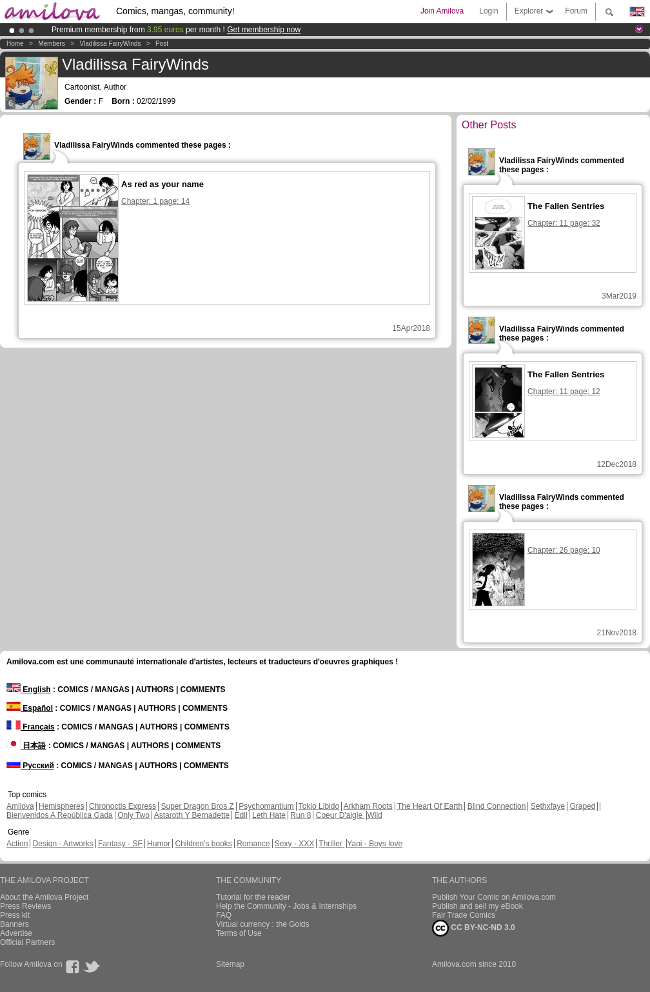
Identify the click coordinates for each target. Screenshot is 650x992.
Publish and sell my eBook (477, 906)
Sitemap (230, 964)
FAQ (223, 915)
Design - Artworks (63, 843)
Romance (253, 843)
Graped (582, 806)
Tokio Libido (319, 806)
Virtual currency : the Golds (263, 924)
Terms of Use (239, 933)
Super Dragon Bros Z (197, 806)
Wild (374, 815)
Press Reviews (25, 906)
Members (51, 43)
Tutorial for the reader (253, 897)
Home (15, 43)
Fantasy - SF (120, 843)
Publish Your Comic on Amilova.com (494, 897)
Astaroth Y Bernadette (192, 815)
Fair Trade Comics (463, 915)
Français (30, 726)
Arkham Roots (368, 806)
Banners (14, 924)
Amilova (20, 806)
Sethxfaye (548, 806)
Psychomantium (266, 806)
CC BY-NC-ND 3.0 (473, 928)
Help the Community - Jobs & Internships (286, 906)
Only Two (133, 815)
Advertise (16, 933)
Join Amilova (442, 10)
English (28, 689)
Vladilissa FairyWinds (110, 43)
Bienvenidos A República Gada (59, 815)
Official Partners (27, 942)
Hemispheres (61, 806)
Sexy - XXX (294, 843)
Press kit (15, 915)
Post (161, 43)
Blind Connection (497, 806)
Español (29, 708)
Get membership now (263, 29)
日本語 (26, 745)
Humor (158, 843)
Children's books (203, 843)
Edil (241, 815)
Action (17, 843)
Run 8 (300, 815)
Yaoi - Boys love (374, 843)
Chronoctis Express (122, 806)
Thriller (331, 843)
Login (488, 10)
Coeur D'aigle (340, 815)
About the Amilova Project (44, 897)
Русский (30, 765)
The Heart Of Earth (429, 806)
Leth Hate (269, 815)
